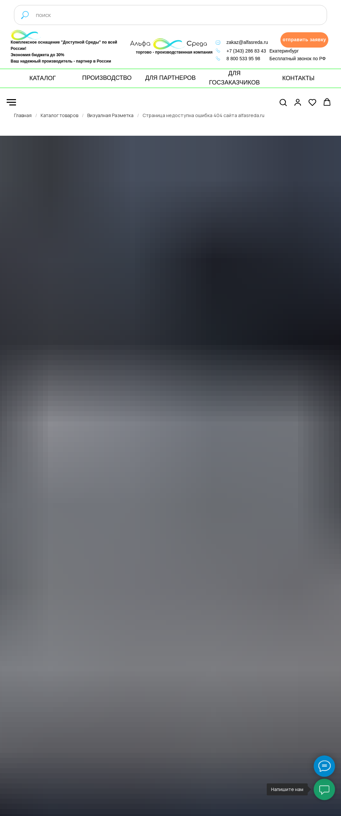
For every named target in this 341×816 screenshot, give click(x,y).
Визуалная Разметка (110, 115)
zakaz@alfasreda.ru (247, 42)
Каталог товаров (59, 115)
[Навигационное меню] (11, 102)
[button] (304, 40)
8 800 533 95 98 (243, 58)
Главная (23, 115)
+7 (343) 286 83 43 (246, 51)
